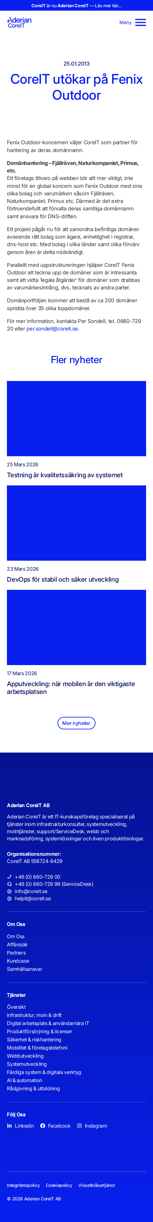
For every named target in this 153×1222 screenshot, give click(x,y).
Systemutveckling (27, 1064)
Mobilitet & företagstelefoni (37, 1048)
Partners (16, 953)
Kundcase (18, 961)
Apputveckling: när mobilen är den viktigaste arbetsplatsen (71, 688)
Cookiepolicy (59, 1185)
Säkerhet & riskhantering (34, 1039)
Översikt (16, 1007)
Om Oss (16, 936)
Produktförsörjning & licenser (39, 1031)
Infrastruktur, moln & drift (34, 1015)
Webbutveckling (25, 1056)
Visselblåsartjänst (96, 1185)
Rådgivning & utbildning (33, 1088)
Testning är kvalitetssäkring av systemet (65, 475)
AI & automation (24, 1080)
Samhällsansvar (24, 969)
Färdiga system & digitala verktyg (44, 1072)
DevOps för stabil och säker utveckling (62, 579)
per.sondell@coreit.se (52, 328)
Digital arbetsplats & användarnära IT (48, 1023)
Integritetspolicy (23, 1185)
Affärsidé (17, 944)
